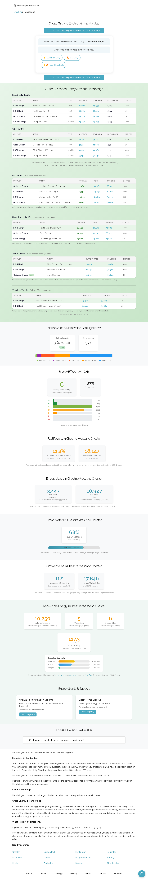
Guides (43, 873)
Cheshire (18, 12)
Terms (88, 873)
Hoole (15, 864)
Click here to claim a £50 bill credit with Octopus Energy (74, 30)
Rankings (58, 873)
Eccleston (48, 864)
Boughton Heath (83, 858)
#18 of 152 (89, 676)
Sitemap (118, 873)
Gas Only (74, 58)
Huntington (80, 853)
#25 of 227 (73, 676)
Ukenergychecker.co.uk (26, 5)
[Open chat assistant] (141, 873)
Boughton (111, 853)
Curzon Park (49, 853)
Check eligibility (28, 715)
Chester (16, 853)
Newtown (17, 858)
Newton (79, 864)
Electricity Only (52, 58)
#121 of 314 (58, 676)
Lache (47, 858)
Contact (102, 873)
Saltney (110, 858)
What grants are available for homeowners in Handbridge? (56, 741)
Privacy (73, 873)
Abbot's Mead (113, 864)
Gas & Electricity (54, 65)
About (29, 873)
